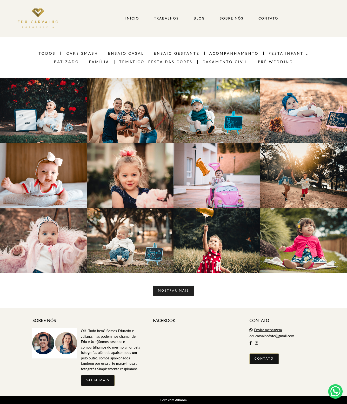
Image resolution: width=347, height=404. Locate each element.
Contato (264, 358)
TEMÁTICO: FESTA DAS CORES (156, 62)
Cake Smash (82, 53)
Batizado (66, 62)
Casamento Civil (225, 62)
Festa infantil (288, 53)
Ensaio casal (126, 53)
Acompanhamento (234, 53)
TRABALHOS (166, 18)
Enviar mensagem (268, 330)
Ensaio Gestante (177, 53)
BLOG (199, 18)
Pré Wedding (275, 62)
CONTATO (268, 18)
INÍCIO (132, 18)
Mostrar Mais (173, 290)
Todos (47, 53)
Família (99, 62)
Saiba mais (98, 380)
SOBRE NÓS (232, 18)
